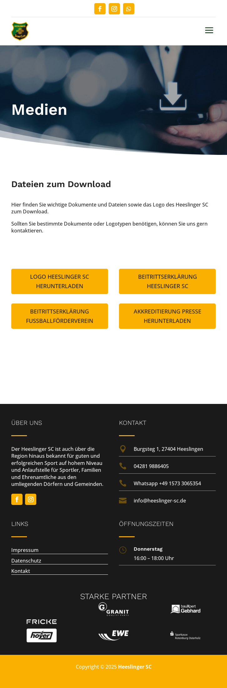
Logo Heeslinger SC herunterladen (59, 281)
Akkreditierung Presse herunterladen (167, 316)
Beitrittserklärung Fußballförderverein (59, 316)
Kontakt (20, 571)
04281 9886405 (151, 466)
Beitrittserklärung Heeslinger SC (167, 281)
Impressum (25, 550)
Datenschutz (26, 560)
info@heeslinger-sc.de (160, 500)
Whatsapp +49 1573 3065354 (167, 483)
